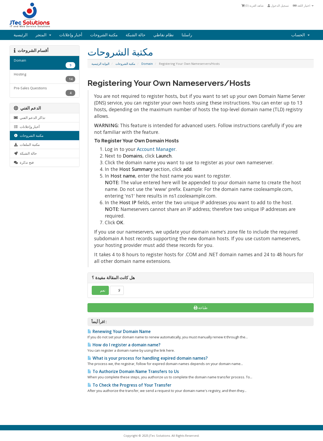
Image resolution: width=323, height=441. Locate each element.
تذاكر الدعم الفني (29, 117)
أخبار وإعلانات (70, 35)
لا (116, 290)
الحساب (300, 35)
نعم (100, 290)
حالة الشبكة (135, 35)
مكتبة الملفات (27, 144)
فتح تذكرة (24, 162)
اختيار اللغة (303, 5)
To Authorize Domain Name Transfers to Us (133, 371)
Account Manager (156, 149)
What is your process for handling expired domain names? (147, 358)
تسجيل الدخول (278, 5)
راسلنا (187, 35)
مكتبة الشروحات (104, 35)
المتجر (43, 35)
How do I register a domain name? (123, 345)
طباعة (201, 307)
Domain (147, 64)
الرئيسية (20, 35)
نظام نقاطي (163, 35)
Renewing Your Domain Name (119, 331)
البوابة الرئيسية (100, 64)
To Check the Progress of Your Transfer (129, 385)
